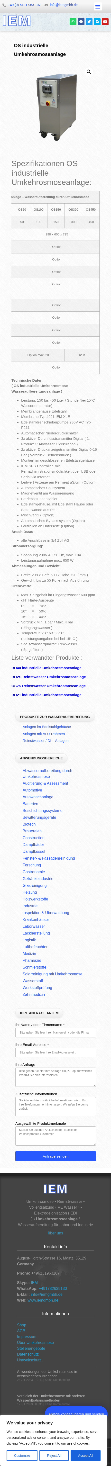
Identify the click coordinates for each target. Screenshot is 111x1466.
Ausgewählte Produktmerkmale (40, 1123)
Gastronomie (34, 872)
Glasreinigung (35, 885)
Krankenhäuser (36, 919)
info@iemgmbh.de (47, 1294)
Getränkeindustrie (38, 879)
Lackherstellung (36, 933)
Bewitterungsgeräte (39, 817)
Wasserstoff (33, 981)
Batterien (30, 804)
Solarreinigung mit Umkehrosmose (52, 974)
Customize (22, 1455)
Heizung (30, 892)
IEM (34, 1283)
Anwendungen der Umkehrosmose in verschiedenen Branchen (47, 1373)
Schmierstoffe (34, 967)
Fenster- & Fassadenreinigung (49, 858)
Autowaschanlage (38, 797)
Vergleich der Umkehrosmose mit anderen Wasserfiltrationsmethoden (51, 1398)
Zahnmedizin (34, 994)
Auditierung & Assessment (45, 783)
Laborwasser (34, 926)
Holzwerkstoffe (35, 899)
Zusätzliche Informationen (36, 1094)
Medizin (29, 954)
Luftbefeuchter (35, 947)
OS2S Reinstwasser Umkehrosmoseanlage (48, 686)
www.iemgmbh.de (43, 1300)
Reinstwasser (69, 1201)
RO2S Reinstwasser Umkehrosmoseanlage (48, 677)
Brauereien (32, 831)
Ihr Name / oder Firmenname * (40, 1025)
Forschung (32, 865)
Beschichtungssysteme (43, 811)
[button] (98, 6)
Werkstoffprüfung (37, 988)
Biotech (29, 824)
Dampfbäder (33, 845)
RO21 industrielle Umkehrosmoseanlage (46, 695)
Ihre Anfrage (25, 1065)
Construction (34, 838)
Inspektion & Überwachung (46, 913)
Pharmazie (32, 960)
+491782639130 (53, 1288)
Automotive (32, 790)
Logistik (29, 940)
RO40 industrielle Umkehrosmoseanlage (46, 668)
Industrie (30, 906)
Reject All (54, 1455)
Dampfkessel (34, 851)
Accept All (85, 1455)
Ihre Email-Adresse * (32, 1045)
